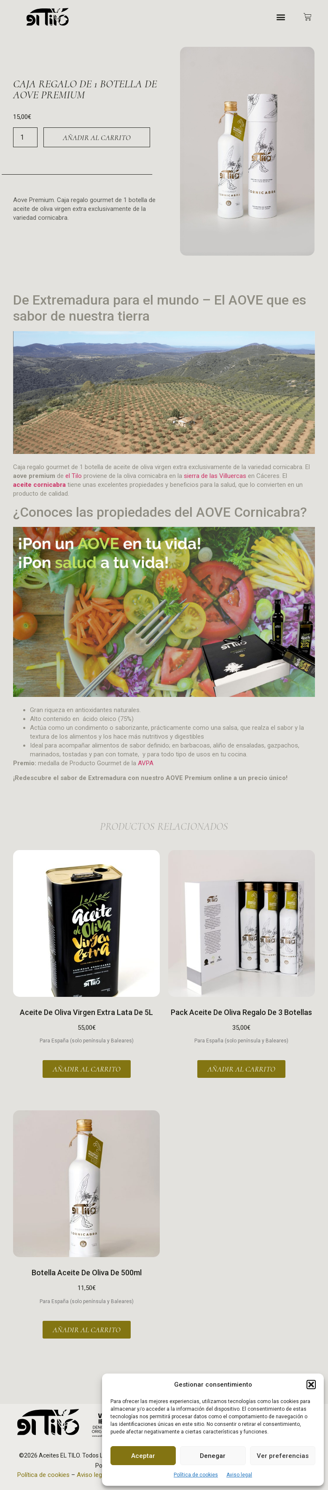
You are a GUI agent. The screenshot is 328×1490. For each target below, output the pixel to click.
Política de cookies (196, 1475)
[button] (311, 1384)
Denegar (213, 1456)
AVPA (145, 763)
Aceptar (143, 1456)
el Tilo (73, 476)
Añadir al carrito (97, 137)
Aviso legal (239, 1475)
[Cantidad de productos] (25, 137)
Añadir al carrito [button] (87, 1069)
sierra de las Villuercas (215, 476)
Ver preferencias (283, 1456)
